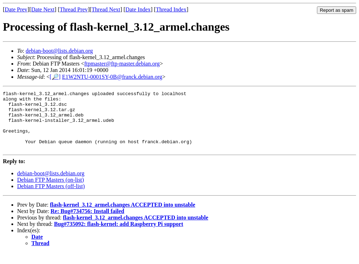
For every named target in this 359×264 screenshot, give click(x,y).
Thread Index (171, 9)
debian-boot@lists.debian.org (59, 51)
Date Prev (16, 9)
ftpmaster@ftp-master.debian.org (122, 64)
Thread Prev (74, 9)
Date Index (138, 9)
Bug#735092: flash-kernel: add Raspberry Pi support (118, 236)
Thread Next (106, 9)
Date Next (43, 9)
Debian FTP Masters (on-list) (50, 191)
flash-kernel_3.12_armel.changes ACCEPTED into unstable (122, 216)
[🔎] (55, 77)
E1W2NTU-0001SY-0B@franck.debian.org (112, 77)
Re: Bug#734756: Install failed (87, 223)
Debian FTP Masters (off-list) (51, 198)
